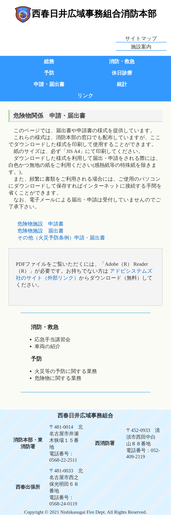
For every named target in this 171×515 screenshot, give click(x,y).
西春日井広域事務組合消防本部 (94, 13)
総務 (49, 61)
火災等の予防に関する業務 (66, 371)
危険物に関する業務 (58, 378)
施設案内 (141, 47)
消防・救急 (122, 61)
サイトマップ (141, 38)
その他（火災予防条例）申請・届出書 (61, 238)
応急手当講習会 (52, 339)
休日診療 (122, 73)
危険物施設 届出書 (40, 231)
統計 (122, 84)
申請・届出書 (49, 84)
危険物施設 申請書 (40, 224)
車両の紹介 (47, 346)
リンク (85, 95)
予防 (49, 73)
